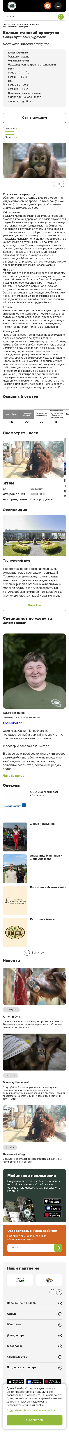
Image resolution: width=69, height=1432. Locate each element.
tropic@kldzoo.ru (14, 723)
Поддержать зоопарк (21, 1368)
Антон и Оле (11, 1017)
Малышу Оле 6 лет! (16, 1083)
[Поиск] (34, 16)
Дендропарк (15, 1335)
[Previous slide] (56, 184)
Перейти (34, 605)
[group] (20, 1280)
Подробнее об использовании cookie (31, 1410)
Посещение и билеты (21, 1303)
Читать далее (13, 776)
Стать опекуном (34, 118)
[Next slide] (62, 184)
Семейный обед (14, 1154)
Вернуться (34, 953)
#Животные (10, 137)
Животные (14, 1325)
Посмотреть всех (20, 433)
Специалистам (17, 1357)
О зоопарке (15, 1346)
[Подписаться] (58, 1248)
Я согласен (34, 1420)
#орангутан (10, 129)
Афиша (12, 1314)
